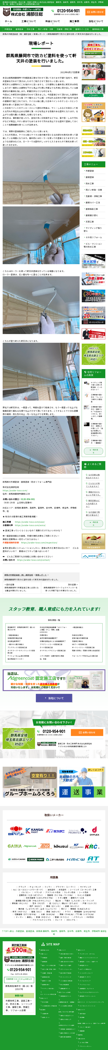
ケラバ (68, 911)
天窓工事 (90, 221)
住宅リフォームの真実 (65, 992)
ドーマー (19, 917)
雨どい (64, 908)
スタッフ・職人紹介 (85, 1027)
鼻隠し (30, 917)
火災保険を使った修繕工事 (49, 1006)
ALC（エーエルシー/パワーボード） (28, 889)
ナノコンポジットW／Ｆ (86, 973)
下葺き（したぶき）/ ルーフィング (79, 900)
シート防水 (83, 892)
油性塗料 (51, 889)
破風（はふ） (37, 911)
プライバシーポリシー (86, 1046)
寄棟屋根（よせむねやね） (85, 911)
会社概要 (82, 1017)
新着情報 (82, 1031)
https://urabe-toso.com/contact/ (33, 559)
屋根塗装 (19, 29)
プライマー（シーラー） (66, 886)
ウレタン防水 (69, 892)
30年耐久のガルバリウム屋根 (66, 1025)
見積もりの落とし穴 (65, 1019)
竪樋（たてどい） (62, 917)
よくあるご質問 (84, 1042)
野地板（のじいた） (20, 903)
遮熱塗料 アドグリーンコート (88, 996)
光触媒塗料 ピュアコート (87, 988)
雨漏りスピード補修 (65, 965)
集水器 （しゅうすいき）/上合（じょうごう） (38, 908)
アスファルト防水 (52, 892)
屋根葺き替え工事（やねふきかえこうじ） (34, 900)
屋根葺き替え (92, 215)
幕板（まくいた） (53, 906)
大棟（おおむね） (48, 914)
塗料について (81, 950)
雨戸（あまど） (36, 906)
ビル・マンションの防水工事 (48, 994)
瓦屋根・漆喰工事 (64, 29)
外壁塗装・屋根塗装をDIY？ (68, 1029)
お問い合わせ (81, 1038)
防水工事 (30, 29)
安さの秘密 (45, 1002)
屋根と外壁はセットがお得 (67, 1033)
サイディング (85, 886)
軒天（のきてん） (20, 911)
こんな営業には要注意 (66, 1006)
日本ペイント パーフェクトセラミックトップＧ (91, 1002)
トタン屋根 (62, 897)
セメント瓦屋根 (84, 895)
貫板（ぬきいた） (53, 911)
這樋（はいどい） (72, 906)
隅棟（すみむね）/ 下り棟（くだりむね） (77, 914)
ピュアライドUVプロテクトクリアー (89, 992)
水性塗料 (62, 889)
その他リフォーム (94, 237)
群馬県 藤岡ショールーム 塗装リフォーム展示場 (91, 1023)
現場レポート (46, 1017)
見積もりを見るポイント (67, 1015)
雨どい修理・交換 (45, 29)
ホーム (8, 21)
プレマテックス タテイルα (87, 954)
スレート (59, 919)
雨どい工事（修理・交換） (49, 969)
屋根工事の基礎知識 (65, 1037)
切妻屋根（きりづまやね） (26, 914)
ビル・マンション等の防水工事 (93, 245)
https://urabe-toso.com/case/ (30, 521)
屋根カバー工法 (82, 29)
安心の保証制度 (64, 984)
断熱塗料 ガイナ (84, 965)
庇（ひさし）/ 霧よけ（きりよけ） (64, 903)
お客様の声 (45, 1013)
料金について (53, 21)
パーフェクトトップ (85, 981)
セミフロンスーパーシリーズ (87, 1006)
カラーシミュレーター (66, 969)
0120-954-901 (68, 11)
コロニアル (71, 919)
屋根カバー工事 (46, 981)
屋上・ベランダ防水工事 (49, 965)
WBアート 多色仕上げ (86, 969)
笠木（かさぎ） (39, 903)
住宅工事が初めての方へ (67, 954)
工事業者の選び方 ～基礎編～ (66, 1002)
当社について (96, 21)
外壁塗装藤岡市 (93, 547)
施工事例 (74, 21)
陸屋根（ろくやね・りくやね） (60, 895)
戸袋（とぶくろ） (90, 903)
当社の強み (83, 1013)
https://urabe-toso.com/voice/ (30, 525)
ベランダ (38, 892)
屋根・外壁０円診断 (65, 957)
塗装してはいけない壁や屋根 (66, 1012)
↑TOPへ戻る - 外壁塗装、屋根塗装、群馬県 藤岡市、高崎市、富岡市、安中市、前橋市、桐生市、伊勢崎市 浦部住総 (54, 932)
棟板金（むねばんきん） (80, 908)
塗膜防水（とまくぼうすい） (31, 895)
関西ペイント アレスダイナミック (89, 957)
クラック (22, 886)
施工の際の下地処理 (65, 973)
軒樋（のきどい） (43, 917)
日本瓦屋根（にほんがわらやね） (40, 897)
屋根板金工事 (98, 29)
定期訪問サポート (65, 988)
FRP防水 (90, 917)
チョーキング (35, 886)
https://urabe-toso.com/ (15, 490)
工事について (29, 21)
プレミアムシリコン (85, 984)
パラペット (78, 917)
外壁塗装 (8, 29)
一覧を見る (93, 451)
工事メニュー (44, 954)
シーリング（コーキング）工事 (83, 889)
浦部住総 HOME (44, 950)
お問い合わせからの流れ (67, 961)
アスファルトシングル (41, 919)
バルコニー (26, 892)
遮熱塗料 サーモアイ (85, 977)
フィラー (48, 886)
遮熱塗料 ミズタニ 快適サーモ (89, 961)
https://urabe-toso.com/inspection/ (39, 542)
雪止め (58, 900)
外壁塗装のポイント (65, 996)
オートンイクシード (65, 977)
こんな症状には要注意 (66, 981)
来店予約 (80, 1035)
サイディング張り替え (93, 229)
